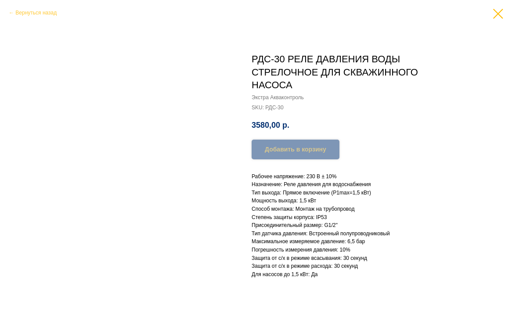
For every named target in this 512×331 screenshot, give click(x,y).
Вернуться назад (36, 13)
